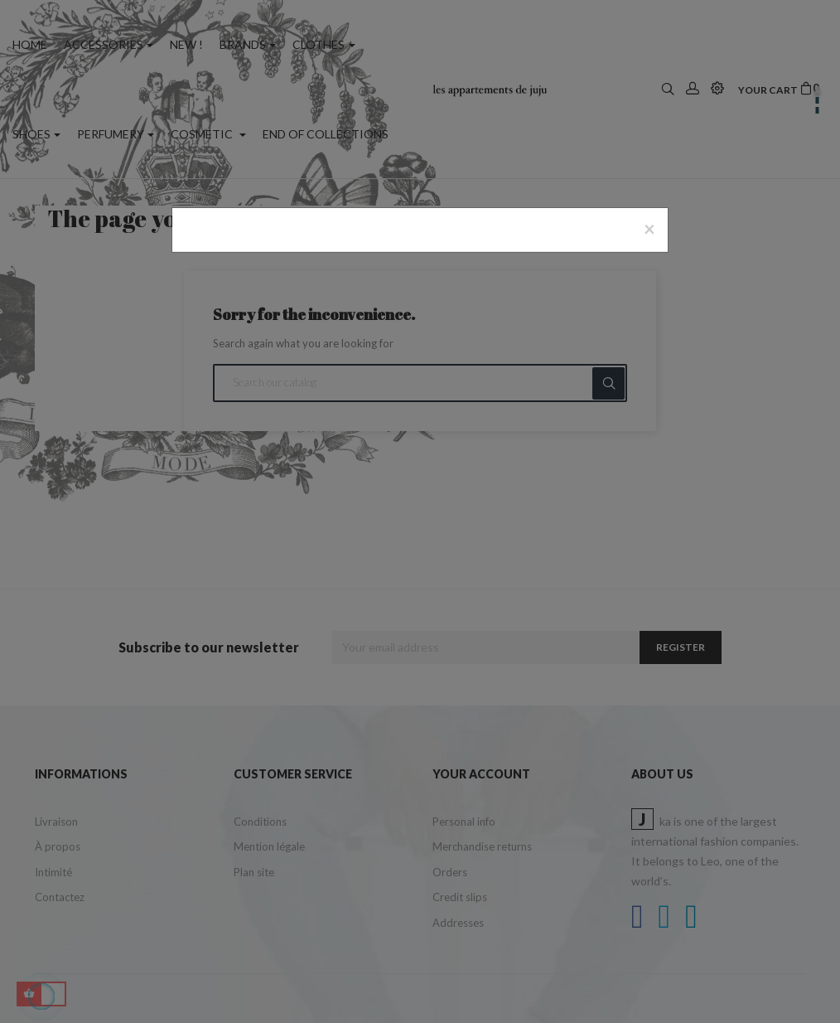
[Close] (649, 229)
